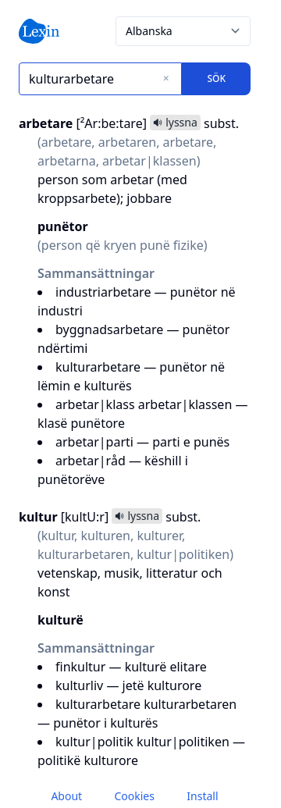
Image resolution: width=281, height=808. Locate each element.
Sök (216, 78)
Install (202, 795)
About (66, 795)
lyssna (175, 122)
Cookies (134, 795)
